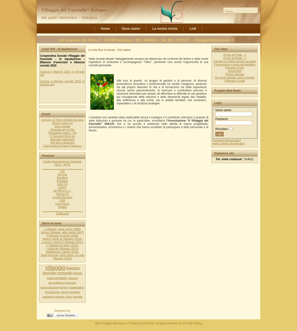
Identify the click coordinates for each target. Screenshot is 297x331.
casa (50, 278)
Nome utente (223, 110)
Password (221, 119)
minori (77, 273)
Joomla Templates (66, 315)
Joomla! (149, 323)
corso (68, 296)
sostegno (48, 296)
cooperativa (76, 287)
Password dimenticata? (226, 140)
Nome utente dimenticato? (228, 143)
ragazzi (73, 278)
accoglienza (56, 283)
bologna (72, 268)
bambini (75, 292)
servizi (65, 292)
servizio (71, 283)
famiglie (77, 296)
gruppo (59, 296)
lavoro (63, 287)
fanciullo (49, 273)
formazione (52, 292)
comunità (64, 273)
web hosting (194, 323)
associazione (50, 287)
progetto (61, 278)
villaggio (55, 267)
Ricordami (221, 129)
